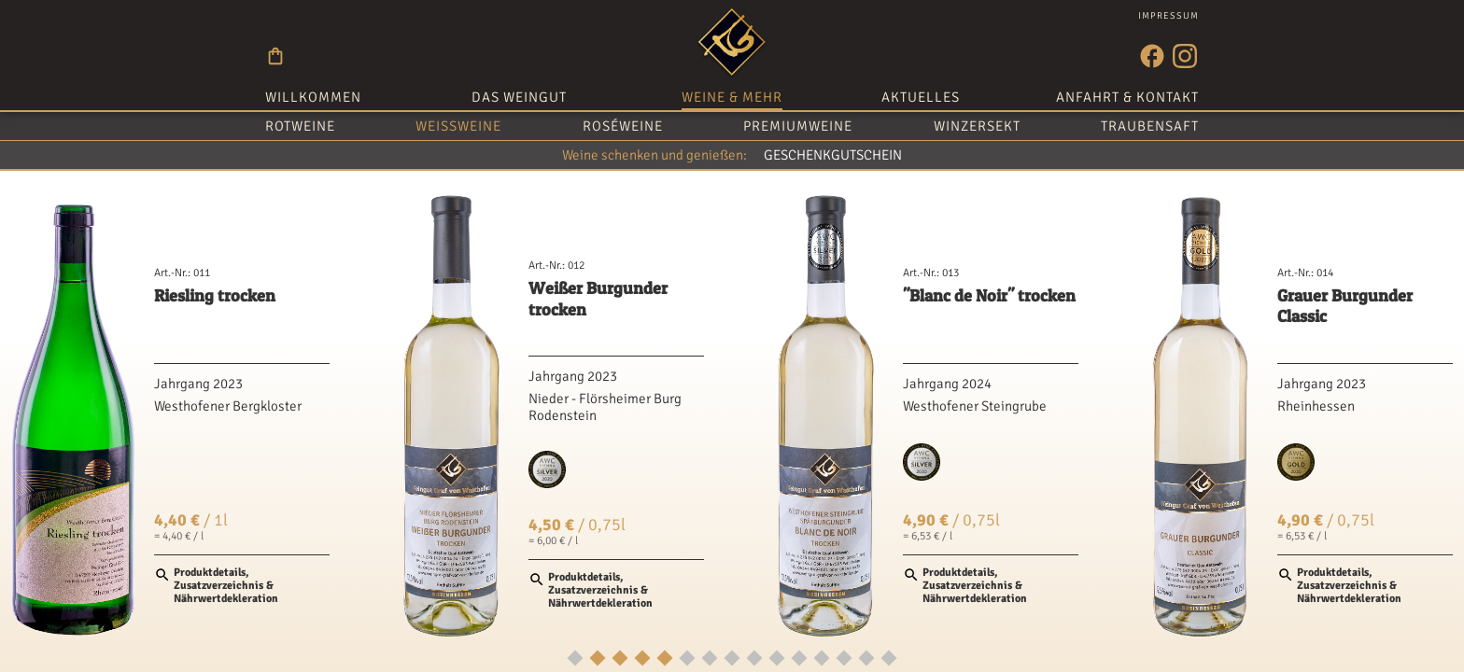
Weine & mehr (732, 97)
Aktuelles (920, 97)
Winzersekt (977, 126)
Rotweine (300, 126)
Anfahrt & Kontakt (1127, 97)
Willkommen (313, 97)
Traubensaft (1150, 126)
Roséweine (623, 126)
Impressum (1168, 15)
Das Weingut (519, 97)
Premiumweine (797, 126)
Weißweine (458, 126)
